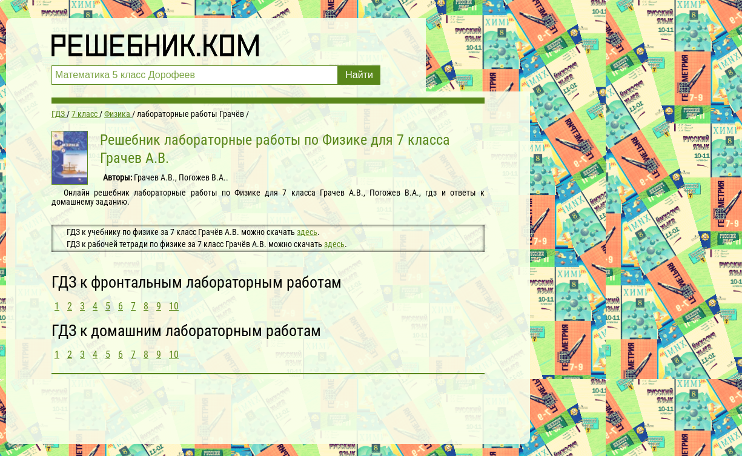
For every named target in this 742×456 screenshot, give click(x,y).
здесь (307, 232)
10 (174, 306)
